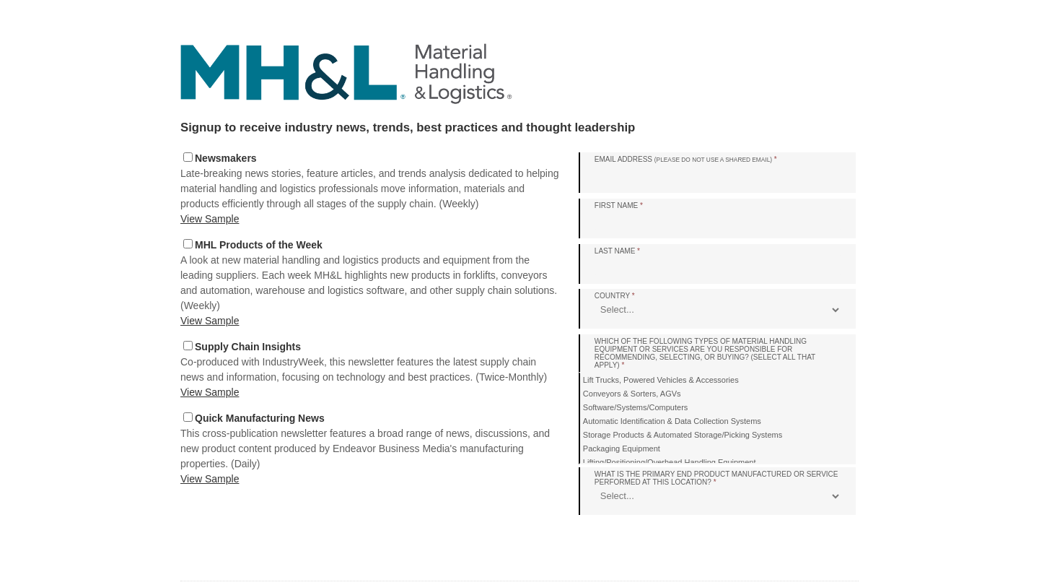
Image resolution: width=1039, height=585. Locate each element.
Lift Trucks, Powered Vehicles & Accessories (661, 380)
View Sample (209, 219)
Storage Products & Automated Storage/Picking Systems (682, 434)
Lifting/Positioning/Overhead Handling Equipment (669, 462)
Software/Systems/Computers (635, 407)
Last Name (617, 251)
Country (615, 296)
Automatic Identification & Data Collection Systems (672, 421)
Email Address (686, 159)
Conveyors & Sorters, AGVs (632, 393)
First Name (619, 205)
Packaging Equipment (621, 448)
